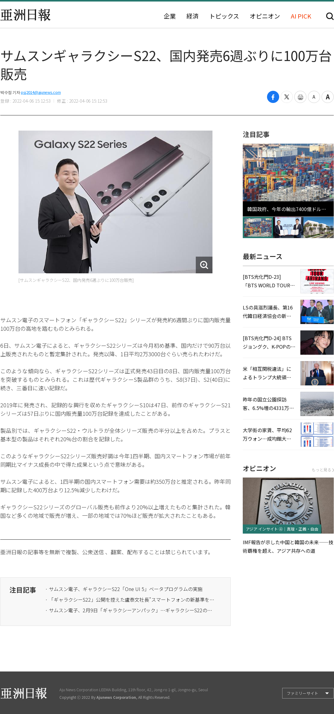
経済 (192, 16)
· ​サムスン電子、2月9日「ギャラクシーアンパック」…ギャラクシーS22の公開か (130, 610)
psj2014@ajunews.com (41, 92)
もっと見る (323, 470)
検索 (330, 16)
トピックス (224, 16)
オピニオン (265, 16)
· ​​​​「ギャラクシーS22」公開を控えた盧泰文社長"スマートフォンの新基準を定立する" (130, 599)
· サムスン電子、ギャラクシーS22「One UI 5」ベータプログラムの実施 (123, 589)
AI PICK (301, 16)
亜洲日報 (25, 15)
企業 (170, 16)
